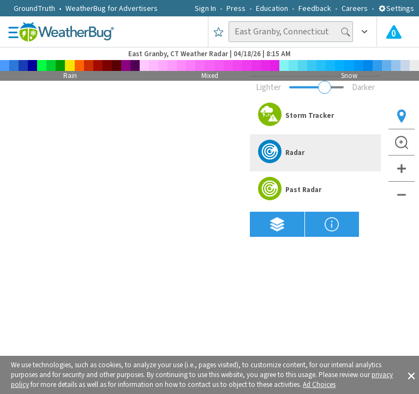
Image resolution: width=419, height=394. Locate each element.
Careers (355, 8)
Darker (363, 87)
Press (236, 8)
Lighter (268, 87)
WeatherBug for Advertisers (111, 8)
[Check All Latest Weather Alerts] (394, 31)
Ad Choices (319, 385)
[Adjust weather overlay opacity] (316, 87)
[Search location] (291, 31)
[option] (315, 115)
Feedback (314, 8)
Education (272, 8)
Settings (396, 8)
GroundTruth (34, 8)
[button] (411, 375)
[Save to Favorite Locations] (218, 31)
